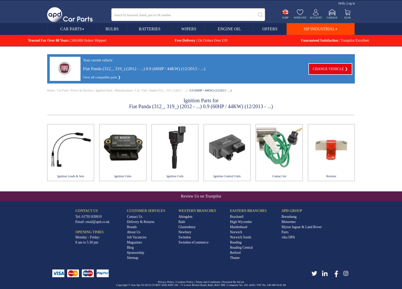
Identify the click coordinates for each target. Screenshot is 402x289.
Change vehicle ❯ (330, 69)
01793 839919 (92, 217)
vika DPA (288, 237)
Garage (332, 17)
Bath (181, 222)
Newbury (185, 232)
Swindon (184, 237)
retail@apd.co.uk (97, 222)
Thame (235, 258)
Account (316, 17)
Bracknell (237, 217)
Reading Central (241, 247)
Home (51, 90)
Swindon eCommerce (193, 242)
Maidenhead (238, 227)
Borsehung (289, 217)
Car (137, 90)
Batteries (149, 29)
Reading (236, 242)
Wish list (300, 17)
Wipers (188, 29)
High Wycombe (241, 222)
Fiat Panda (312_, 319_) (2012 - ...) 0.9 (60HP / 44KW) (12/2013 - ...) (144, 68)
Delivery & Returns (140, 222)
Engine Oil (229, 29)
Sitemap (132, 258)
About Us (133, 232)
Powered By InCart (233, 281)
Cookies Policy (185, 281)
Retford (235, 253)
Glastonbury (187, 227)
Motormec (289, 222)
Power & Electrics (82, 90)
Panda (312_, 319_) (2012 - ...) (168, 90)
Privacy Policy (166, 281)
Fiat (144, 90)
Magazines (134, 242)
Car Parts (72, 29)
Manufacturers (124, 90)
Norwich (236, 232)
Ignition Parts (104, 90)
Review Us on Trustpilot (201, 196)
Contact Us (135, 217)
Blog (130, 247)
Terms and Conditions (207, 281)
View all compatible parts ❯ (102, 77)
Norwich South (240, 237)
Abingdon (185, 217)
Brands (132, 227)
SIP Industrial (320, 29)
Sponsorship (135, 253)
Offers (269, 29)
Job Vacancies (136, 237)
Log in (351, 3)
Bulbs (112, 29)
